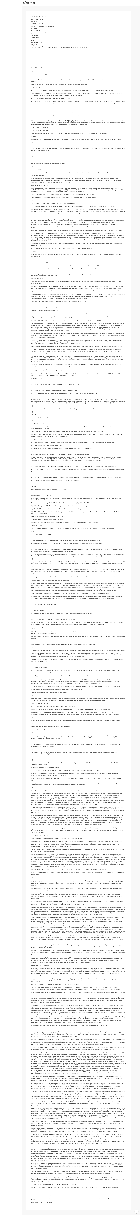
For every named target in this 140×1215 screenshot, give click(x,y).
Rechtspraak (35, 2)
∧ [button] (136, 1211)
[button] (24, 3)
